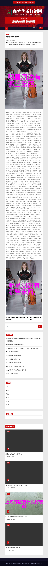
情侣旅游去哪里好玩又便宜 (31, 20)
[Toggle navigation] (34, 28)
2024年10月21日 (11, 456)
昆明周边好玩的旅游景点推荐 (19, 22)
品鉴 (7, 405)
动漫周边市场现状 (13, 20)
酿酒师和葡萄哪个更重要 (13, 352)
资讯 (7, 401)
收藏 (7, 390)
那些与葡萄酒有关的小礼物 (13, 359)
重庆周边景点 (22, 20)
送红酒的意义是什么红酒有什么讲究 (16, 366)
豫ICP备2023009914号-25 (36, 563)
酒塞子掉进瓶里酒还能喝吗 (13, 355)
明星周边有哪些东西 (30, 22)
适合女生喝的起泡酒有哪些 (13, 363)
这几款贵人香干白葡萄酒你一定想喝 (16, 370)
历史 (7, 397)
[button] (37, 28)
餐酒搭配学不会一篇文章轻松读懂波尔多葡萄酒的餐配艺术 (22, 348)
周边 (7, 34)
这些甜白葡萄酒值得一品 (13, 374)
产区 (7, 387)
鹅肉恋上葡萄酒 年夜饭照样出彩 (15, 344)
